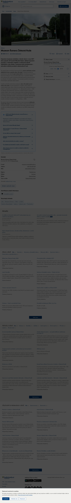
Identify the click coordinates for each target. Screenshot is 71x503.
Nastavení (22, 498)
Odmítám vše (14, 498)
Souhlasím (5, 498)
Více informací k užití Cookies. (25, 495)
